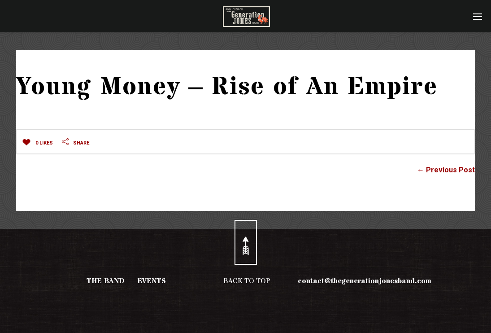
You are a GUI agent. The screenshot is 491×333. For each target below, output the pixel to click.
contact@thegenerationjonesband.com (364, 281)
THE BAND (105, 281)
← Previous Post (446, 170)
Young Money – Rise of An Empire (227, 87)
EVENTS (151, 281)
